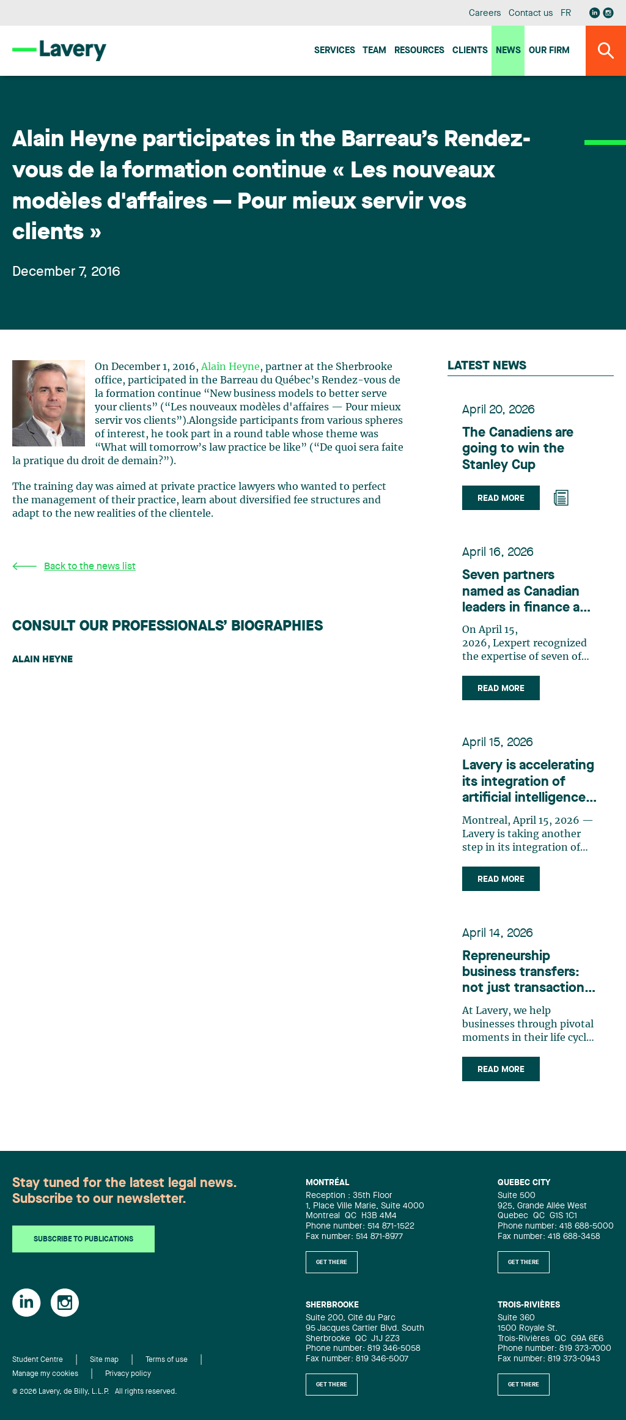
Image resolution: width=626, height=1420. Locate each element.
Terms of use (166, 1360)
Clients (470, 51)
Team (374, 51)
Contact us (531, 13)
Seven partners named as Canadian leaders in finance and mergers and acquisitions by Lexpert (528, 592)
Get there (331, 1262)
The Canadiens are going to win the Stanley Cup (517, 449)
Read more (501, 498)
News (508, 51)
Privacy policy (128, 1374)
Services (334, 51)
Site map (104, 1360)
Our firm (549, 51)
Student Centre (37, 1360)
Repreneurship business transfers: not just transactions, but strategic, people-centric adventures (528, 973)
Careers (485, 13)
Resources (419, 51)
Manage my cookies (45, 1374)
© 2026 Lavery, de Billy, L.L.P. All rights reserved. (94, 1392)
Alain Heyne (230, 367)
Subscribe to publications (83, 1239)
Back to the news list (74, 566)
